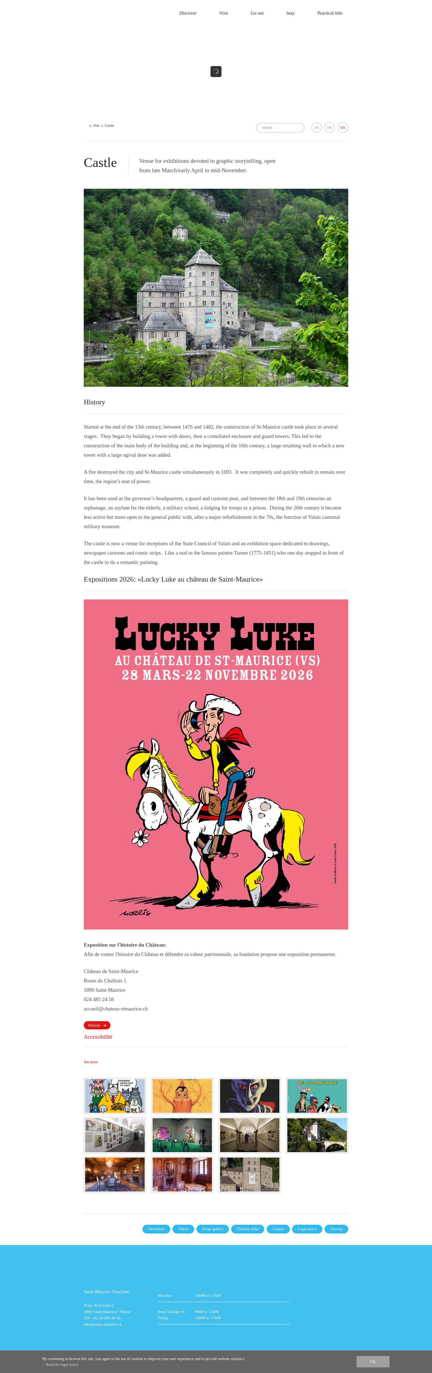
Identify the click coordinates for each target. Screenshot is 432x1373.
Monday (165, 1295)
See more (91, 1062)
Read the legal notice (62, 1365)
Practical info (329, 13)
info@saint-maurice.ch (103, 1324)
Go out (257, 13)
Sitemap (336, 1229)
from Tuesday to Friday (171, 1314)
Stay (290, 13)
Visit (223, 13)
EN (343, 127)
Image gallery (212, 1229)
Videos (183, 1229)
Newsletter (156, 1229)
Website (94, 1025)
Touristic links (248, 1229)
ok (373, 1362)
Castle (109, 126)
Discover (187, 13)
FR (316, 127)
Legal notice (307, 1229)
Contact (278, 1229)
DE (329, 127)
